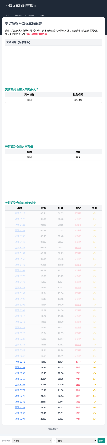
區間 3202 (20, 304)
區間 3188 (20, 287)
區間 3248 (20, 356)
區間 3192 (20, 293)
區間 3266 (20, 378)
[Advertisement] (53, 66)
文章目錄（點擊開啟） (18, 42)
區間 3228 (20, 333)
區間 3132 (20, 230)
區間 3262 (20, 373)
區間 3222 (20, 327)
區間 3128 (20, 224)
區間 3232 (20, 338)
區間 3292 (20, 413)
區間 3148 (20, 247)
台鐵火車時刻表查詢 (21, 5)
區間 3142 (20, 241)
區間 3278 (20, 396)
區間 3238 (20, 344)
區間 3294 (20, 418)
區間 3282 (20, 401)
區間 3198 (20, 298)
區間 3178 (20, 281)
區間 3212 (20, 316)
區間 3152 (20, 253)
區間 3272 (20, 390)
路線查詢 (19, 15)
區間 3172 (20, 276)
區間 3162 (20, 264)
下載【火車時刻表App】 (37, 33)
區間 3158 (20, 259)
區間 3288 (20, 407)
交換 (101, 440)
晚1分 (78, 361)
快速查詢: (6, 440)
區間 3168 (20, 270)
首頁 (7, 15)
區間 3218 (20, 321)
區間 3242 (20, 350)
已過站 (78, 213)
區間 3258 (20, 367)
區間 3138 (20, 236)
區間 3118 (20, 213)
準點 (78, 367)
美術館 (31, 15)
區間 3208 (20, 310)
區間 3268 (20, 384)
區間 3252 (20, 361)
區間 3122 (20, 219)
